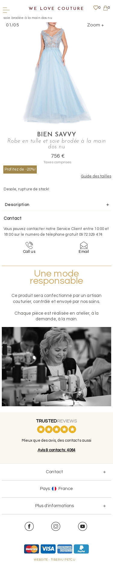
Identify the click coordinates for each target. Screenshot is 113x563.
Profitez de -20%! (20, 169)
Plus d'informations (54, 506)
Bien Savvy (56, 135)
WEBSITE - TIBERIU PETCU (55, 559)
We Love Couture (56, 9)
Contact (54, 472)
